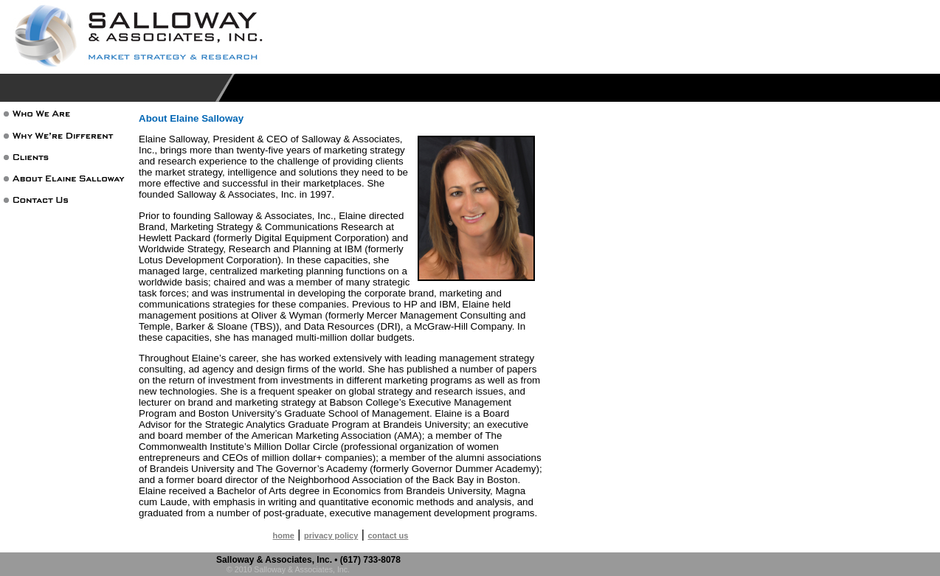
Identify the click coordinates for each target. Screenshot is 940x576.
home (283, 535)
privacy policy (331, 535)
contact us (387, 535)
